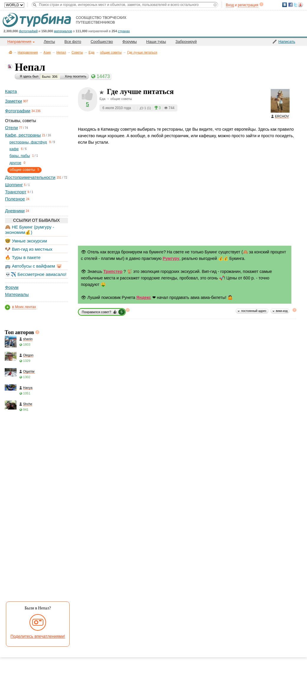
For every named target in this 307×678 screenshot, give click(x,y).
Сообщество (102, 41)
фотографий (28, 31)
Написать (286, 41)
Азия (47, 52)
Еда (91, 52)
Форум (12, 287)
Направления (28, 52)
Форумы (130, 41)
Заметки (13, 100)
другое (15, 163)
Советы (77, 52)
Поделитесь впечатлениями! (38, 636)
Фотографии (17, 110)
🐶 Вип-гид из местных (28, 249)
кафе (14, 149)
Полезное (15, 198)
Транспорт (15, 191)
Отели (11, 127)
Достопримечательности (30, 177)
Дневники (15, 210)
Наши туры (156, 41)
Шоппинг (14, 184)
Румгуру (171, 258)
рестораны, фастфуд (28, 142)
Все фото (72, 41)
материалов (63, 31)
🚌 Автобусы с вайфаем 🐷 (33, 265)
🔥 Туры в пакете (22, 257)
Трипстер (113, 271)
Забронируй (186, 41)
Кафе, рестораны (23, 134)
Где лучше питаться (142, 52)
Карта (11, 91)
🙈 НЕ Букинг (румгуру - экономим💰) (29, 229)
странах (124, 31)
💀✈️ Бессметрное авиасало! (35, 274)
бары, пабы (19, 155)
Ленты (49, 41)
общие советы (111, 52)
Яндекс (143, 297)
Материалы (17, 294)
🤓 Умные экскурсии (26, 240)
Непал (61, 52)
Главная (10, 52)
